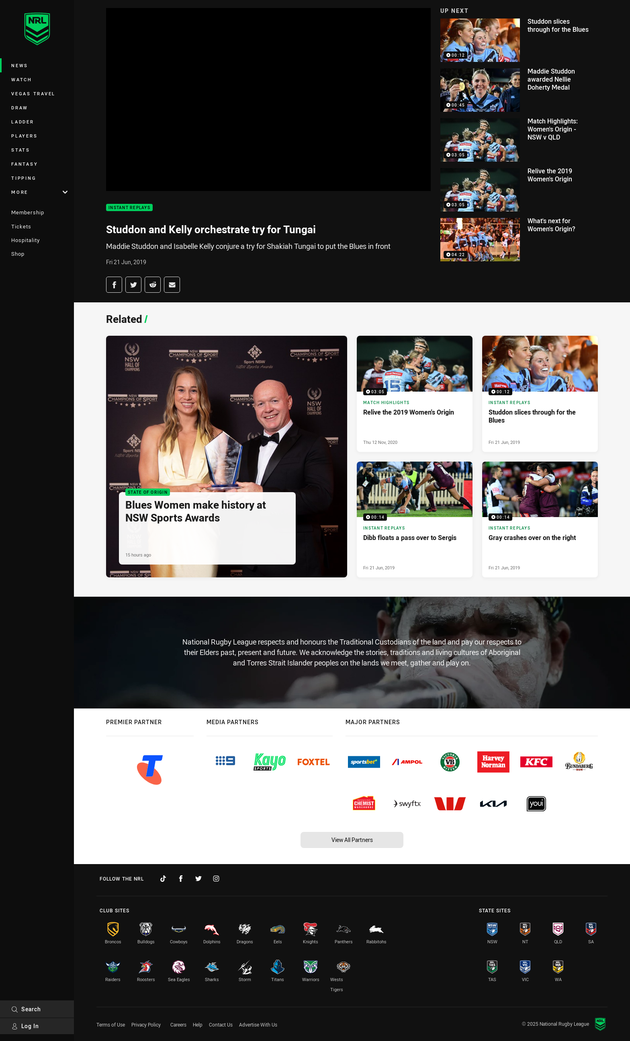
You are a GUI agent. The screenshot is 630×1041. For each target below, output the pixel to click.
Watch (21, 79)
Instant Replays (129, 207)
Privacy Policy (146, 1024)
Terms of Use (110, 1024)
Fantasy (24, 164)
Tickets (21, 226)
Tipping (23, 178)
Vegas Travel (33, 93)
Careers (178, 1024)
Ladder (22, 122)
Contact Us (221, 1024)
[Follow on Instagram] (216, 878)
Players (24, 136)
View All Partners (352, 840)
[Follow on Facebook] (181, 878)
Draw (19, 108)
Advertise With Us (258, 1024)
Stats (20, 150)
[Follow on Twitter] (198, 878)
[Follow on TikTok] (163, 878)
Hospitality (25, 240)
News (19, 65)
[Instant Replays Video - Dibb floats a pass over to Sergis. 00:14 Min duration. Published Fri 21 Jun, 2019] (414, 519)
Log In (25, 1026)
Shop (18, 253)
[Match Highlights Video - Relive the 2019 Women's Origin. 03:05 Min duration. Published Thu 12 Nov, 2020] (414, 394)
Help (197, 1024)
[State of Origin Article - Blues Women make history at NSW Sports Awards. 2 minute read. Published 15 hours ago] (226, 456)
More (39, 192)
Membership (27, 212)
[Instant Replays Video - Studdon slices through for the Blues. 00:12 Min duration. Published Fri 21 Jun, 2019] (540, 394)
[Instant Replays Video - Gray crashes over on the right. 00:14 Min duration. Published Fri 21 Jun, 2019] (540, 519)
